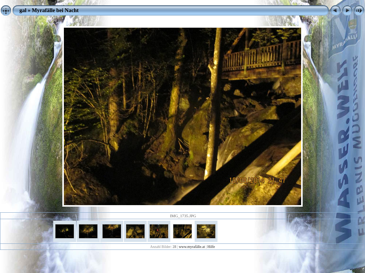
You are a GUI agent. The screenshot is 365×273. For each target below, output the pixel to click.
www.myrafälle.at (192, 247)
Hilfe (211, 247)
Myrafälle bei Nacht (55, 10)
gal (22, 10)
